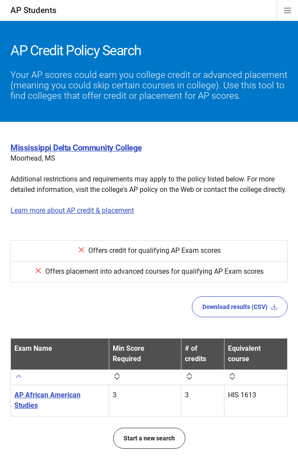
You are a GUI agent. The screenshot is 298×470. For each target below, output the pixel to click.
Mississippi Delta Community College (76, 148)
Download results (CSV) (239, 307)
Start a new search (149, 438)
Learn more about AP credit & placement (72, 210)
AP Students (33, 10)
